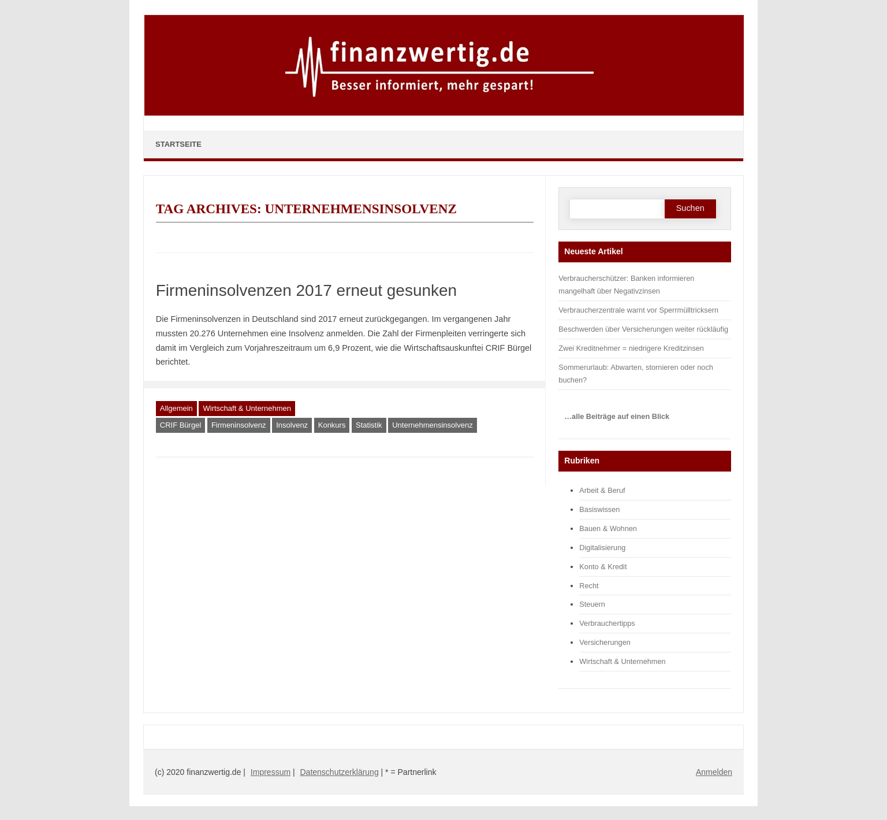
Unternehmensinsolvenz (432, 425)
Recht (588, 585)
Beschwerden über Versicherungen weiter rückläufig (643, 329)
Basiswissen (599, 509)
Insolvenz (292, 425)
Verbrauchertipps (607, 623)
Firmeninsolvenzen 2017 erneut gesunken (306, 290)
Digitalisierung (602, 547)
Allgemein (176, 408)
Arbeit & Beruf (602, 490)
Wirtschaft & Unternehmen (246, 408)
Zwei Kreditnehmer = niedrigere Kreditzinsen (631, 348)
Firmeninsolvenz (238, 425)
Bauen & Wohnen (608, 528)
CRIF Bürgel (181, 425)
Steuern (592, 604)
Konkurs (332, 425)
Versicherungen (605, 642)
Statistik (369, 425)
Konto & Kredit (603, 566)
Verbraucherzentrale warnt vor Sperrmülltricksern (638, 310)
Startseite (178, 144)
